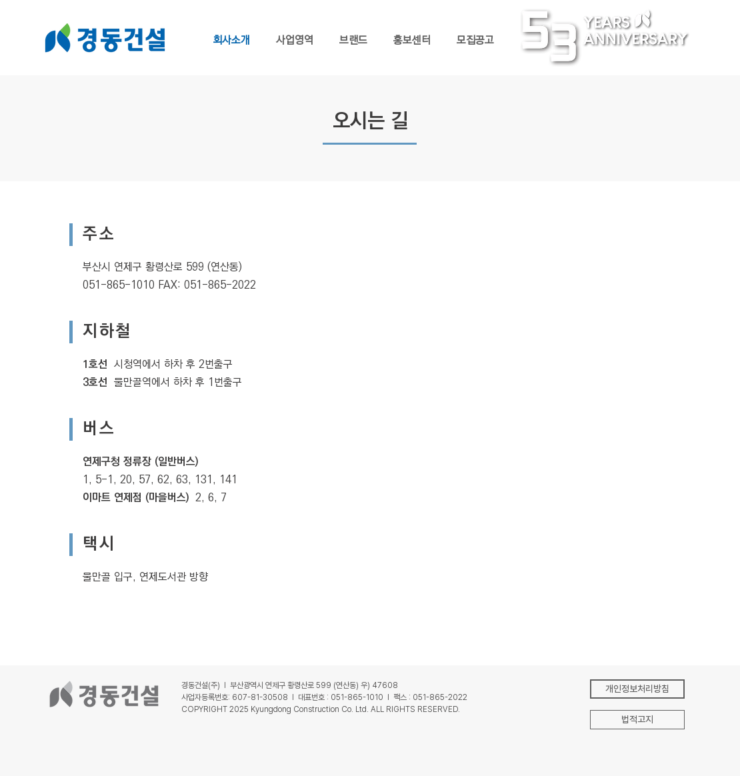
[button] (637, 719)
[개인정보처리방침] (637, 689)
